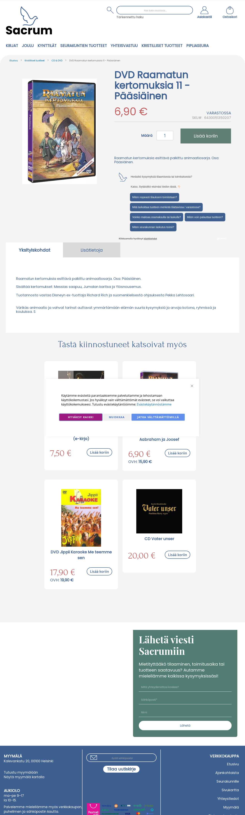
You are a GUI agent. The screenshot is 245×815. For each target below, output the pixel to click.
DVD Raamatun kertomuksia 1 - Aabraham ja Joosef (159, 436)
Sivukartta (230, 790)
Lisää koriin (99, 452)
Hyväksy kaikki (81, 417)
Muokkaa (117, 417)
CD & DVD (56, 60)
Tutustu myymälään (21, 772)
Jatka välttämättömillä (158, 417)
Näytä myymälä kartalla (24, 777)
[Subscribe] (121, 769)
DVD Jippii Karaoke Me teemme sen (81, 554)
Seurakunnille (227, 781)
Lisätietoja (92, 250)
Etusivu (14, 60)
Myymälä (231, 807)
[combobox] (154, 10)
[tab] (34, 249)
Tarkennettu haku (129, 17)
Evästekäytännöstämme (154, 404)
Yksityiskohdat (34, 250)
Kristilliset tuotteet (35, 60)
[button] (204, 13)
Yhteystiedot (228, 798)
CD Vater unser (159, 538)
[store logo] (29, 20)
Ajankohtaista (227, 772)
